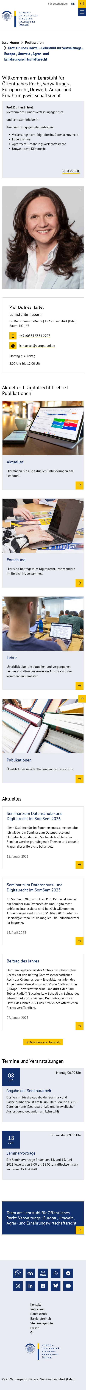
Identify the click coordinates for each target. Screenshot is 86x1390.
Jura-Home (10, 42)
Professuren (34, 42)
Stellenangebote (41, 1323)
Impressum (38, 1309)
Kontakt (35, 1304)
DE (72, 3)
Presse (34, 1328)
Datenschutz (38, 1314)
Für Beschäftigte (58, 3)
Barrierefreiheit (40, 1318)
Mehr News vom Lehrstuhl (43, 1042)
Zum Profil (71, 171)
